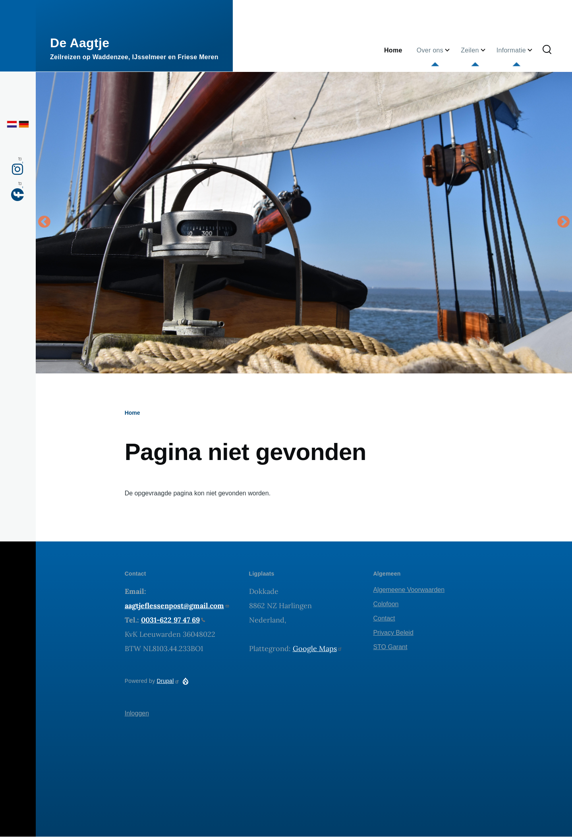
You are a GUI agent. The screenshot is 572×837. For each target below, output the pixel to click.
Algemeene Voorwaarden (408, 589)
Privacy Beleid (393, 632)
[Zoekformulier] (547, 50)
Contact (384, 618)
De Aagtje (79, 43)
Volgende (563, 222)
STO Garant (390, 647)
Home (132, 413)
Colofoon (385, 604)
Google (317, 648)
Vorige (44, 222)
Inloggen (137, 713)
